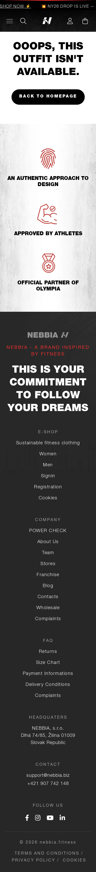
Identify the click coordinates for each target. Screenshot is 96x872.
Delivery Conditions (48, 685)
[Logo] (48, 21)
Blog (48, 586)
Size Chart (48, 663)
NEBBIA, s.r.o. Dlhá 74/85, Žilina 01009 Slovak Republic (48, 735)
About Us (48, 542)
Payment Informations (48, 674)
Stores (48, 564)
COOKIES (74, 861)
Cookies (48, 498)
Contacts (48, 597)
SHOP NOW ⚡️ (15, 7)
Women (48, 454)
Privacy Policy (33, 861)
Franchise (48, 575)
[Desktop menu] (9, 21)
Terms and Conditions (47, 854)
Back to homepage (48, 97)
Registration (48, 487)
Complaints (48, 619)
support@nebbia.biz (48, 775)
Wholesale (48, 608)
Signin (48, 476)
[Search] (23, 21)
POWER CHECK (48, 531)
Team (48, 553)
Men (48, 465)
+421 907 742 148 (48, 784)
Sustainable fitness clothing (48, 443)
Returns (48, 652)
